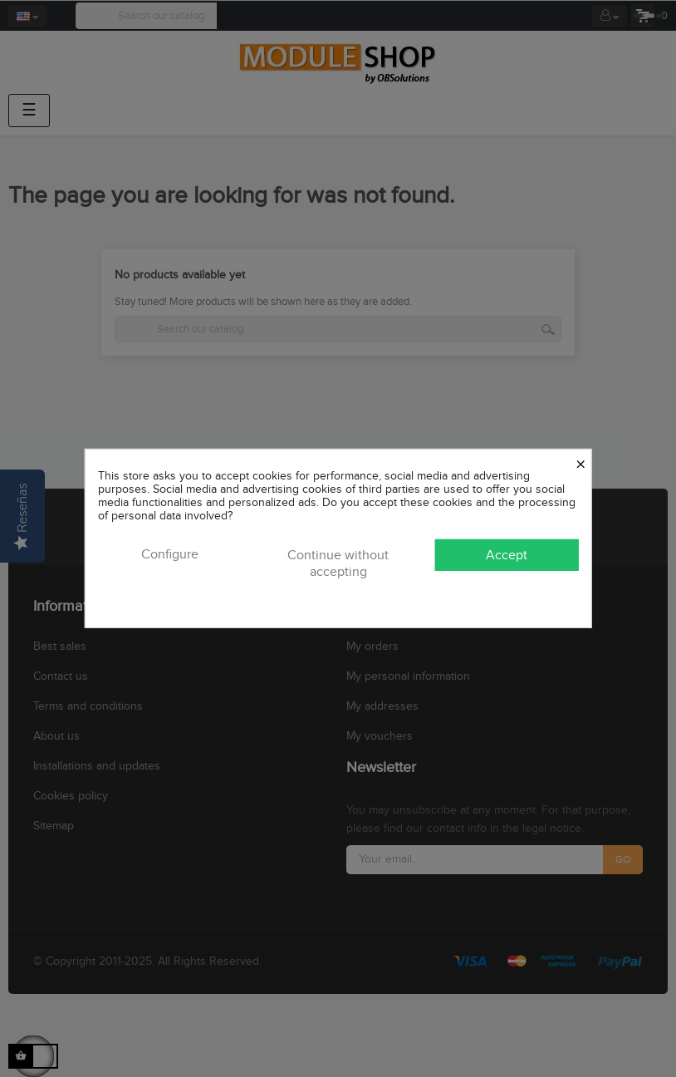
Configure (169, 555)
